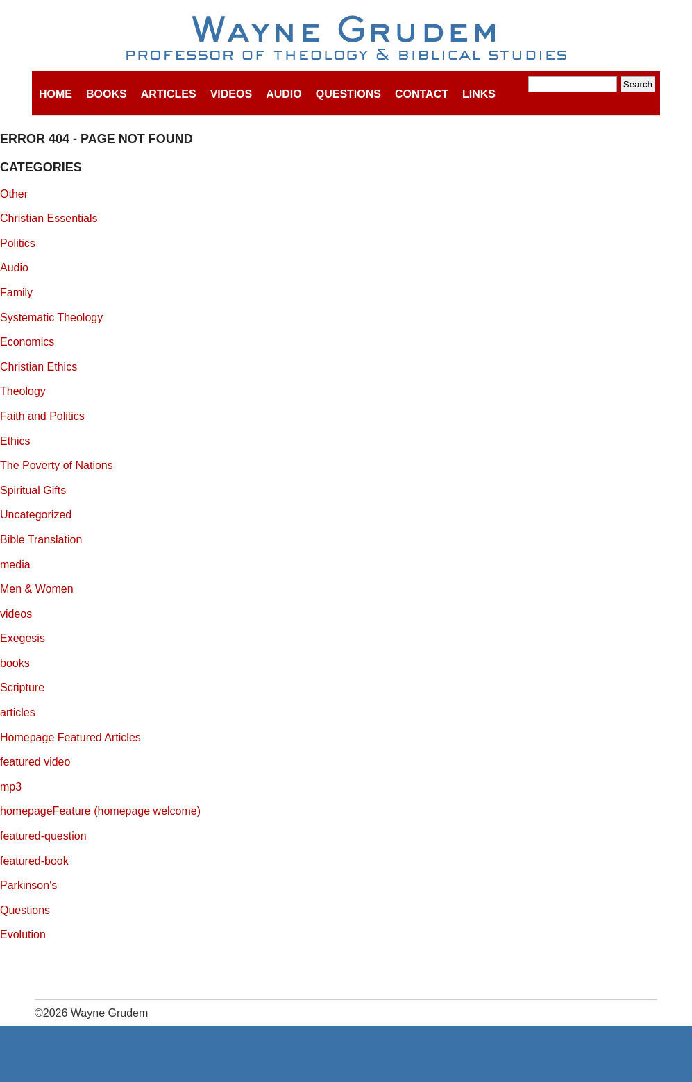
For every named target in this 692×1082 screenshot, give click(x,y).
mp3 (11, 787)
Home (55, 94)
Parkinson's (28, 885)
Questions (348, 94)
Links (479, 94)
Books (106, 94)
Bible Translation (41, 540)
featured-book (34, 861)
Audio (284, 94)
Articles (168, 94)
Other (14, 194)
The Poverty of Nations (56, 465)
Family (16, 292)
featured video (35, 762)
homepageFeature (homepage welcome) (100, 811)
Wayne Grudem (346, 39)
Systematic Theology (51, 317)
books (15, 663)
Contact (421, 94)
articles (17, 712)
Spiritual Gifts (33, 490)
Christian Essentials (49, 218)
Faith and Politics (42, 416)
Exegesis (22, 638)
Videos (231, 94)
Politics (17, 243)
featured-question (43, 836)
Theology (23, 391)
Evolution (23, 934)
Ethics (15, 441)
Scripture (22, 687)
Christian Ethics (38, 367)
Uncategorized (35, 515)
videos (16, 614)
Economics (27, 342)
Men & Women (37, 589)
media (15, 564)
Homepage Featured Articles (70, 737)
